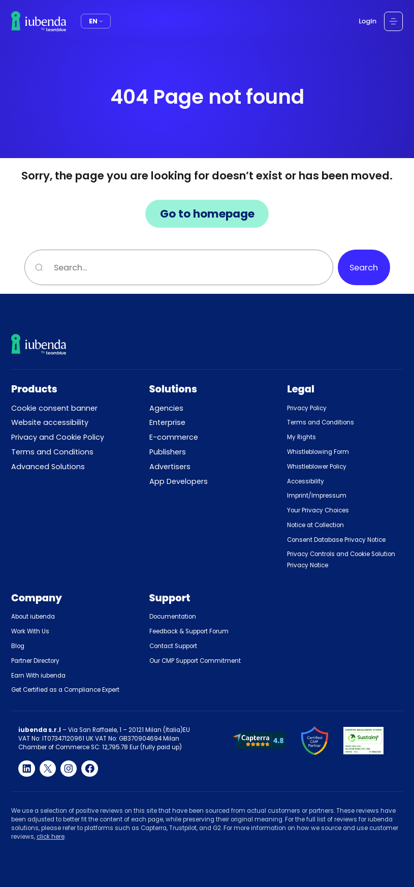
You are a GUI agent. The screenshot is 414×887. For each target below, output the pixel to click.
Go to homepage (207, 214)
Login (367, 21)
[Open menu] (393, 21)
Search (363, 267)
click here (51, 837)
